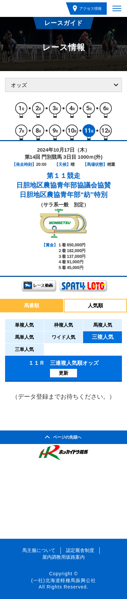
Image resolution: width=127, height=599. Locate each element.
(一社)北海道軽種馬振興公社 (63, 580)
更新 (63, 373)
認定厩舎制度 (80, 550)
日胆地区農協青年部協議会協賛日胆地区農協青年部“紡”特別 (63, 189)
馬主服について (38, 550)
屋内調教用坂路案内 (63, 557)
